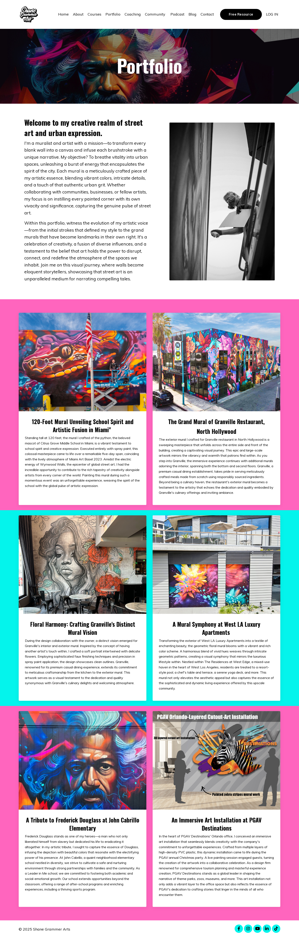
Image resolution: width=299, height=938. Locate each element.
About (78, 14)
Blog (192, 14)
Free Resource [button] (241, 14)
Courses (94, 14)
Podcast (177, 14)
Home (63, 14)
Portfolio (112, 14)
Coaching (133, 14)
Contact (207, 14)
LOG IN (272, 14)
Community (155, 14)
